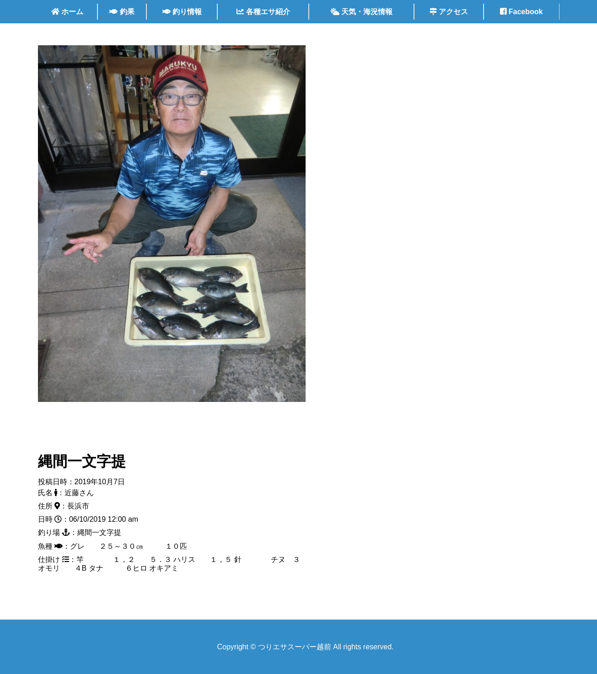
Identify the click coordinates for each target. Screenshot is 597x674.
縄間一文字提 (82, 461)
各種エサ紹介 (263, 12)
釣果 (121, 12)
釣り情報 (182, 12)
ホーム (67, 12)
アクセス (449, 12)
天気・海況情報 (361, 12)
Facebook (521, 12)
